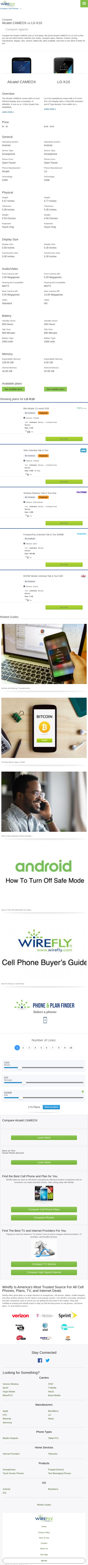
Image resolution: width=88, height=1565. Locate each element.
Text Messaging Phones (59, 1473)
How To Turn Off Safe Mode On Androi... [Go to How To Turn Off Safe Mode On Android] (17, 910)
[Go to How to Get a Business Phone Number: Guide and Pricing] (44, 802)
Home (44, 1526)
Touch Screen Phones (13, 1473)
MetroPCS (8, 1395)
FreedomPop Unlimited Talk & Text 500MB (43, 534)
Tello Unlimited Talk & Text (35, 450)
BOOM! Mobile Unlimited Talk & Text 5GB (43, 576)
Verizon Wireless (11, 1384)
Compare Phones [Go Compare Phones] (44, 1217)
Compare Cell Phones (9, 8)
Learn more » (8, 112)
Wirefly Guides (44, 1505)
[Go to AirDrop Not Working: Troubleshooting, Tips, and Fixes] (44, 654)
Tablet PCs (53, 1438)
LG (49, 1415)
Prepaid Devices (56, 1469)
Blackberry (53, 1489)
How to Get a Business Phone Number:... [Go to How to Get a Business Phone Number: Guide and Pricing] (17, 836)
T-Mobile (52, 1388)
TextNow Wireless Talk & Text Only (39, 493)
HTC (5, 1415)
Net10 (51, 1392)
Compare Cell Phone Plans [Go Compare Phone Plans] (44, 1209)
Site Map (44, 1555)
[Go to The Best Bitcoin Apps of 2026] (44, 728)
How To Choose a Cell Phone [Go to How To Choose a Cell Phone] (12, 984)
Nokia (51, 1419)
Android (6, 1489)
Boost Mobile (54, 1395)
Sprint (5, 1388)
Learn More (44, 1137)
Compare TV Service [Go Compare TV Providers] (44, 1264)
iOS (4, 1493)
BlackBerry (53, 1411)
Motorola (7, 1419)
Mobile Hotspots (10, 1438)
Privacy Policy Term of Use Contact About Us (44, 1540)
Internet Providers (11, 1454)
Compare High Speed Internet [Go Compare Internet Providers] (44, 1272)
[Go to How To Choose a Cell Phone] (44, 949)
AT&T (50, 1384)
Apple (5, 1411)
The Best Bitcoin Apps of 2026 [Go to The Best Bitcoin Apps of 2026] (13, 762)
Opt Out (44, 1561)
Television (53, 1454)
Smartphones (9, 1469)
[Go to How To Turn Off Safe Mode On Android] (44, 875)
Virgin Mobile (9, 1392)
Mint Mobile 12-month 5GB (36, 408)
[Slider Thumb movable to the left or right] (20, 1069)
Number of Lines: (44, 1040)
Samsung (7, 1422)
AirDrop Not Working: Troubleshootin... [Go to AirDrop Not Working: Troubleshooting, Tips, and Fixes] (16, 688)
